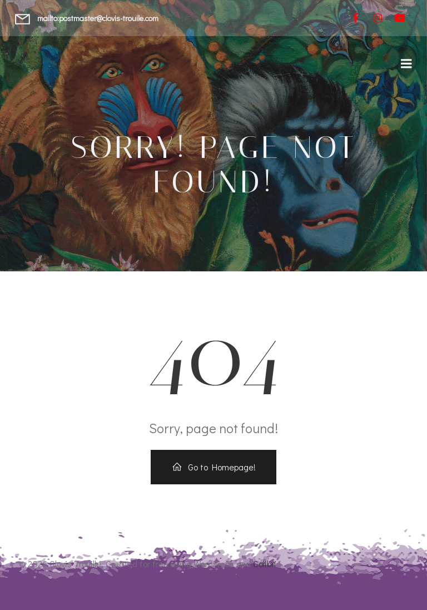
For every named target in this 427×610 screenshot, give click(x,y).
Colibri (264, 563)
